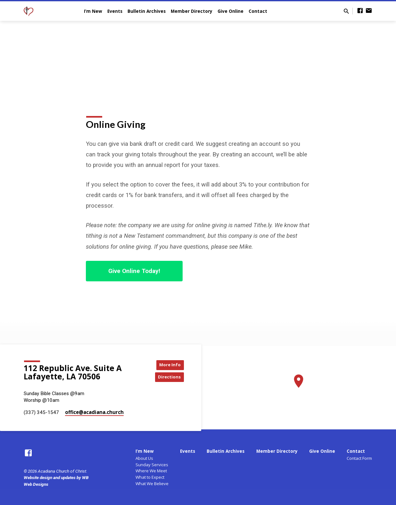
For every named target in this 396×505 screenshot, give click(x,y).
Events (114, 11)
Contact (258, 11)
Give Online (230, 11)
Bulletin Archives (147, 11)
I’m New (93, 11)
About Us (144, 458)
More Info (168, 364)
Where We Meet (151, 471)
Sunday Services (152, 465)
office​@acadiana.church (94, 412)
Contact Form (359, 458)
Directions (168, 377)
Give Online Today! (134, 271)
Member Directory (191, 11)
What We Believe (152, 483)
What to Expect (150, 477)
